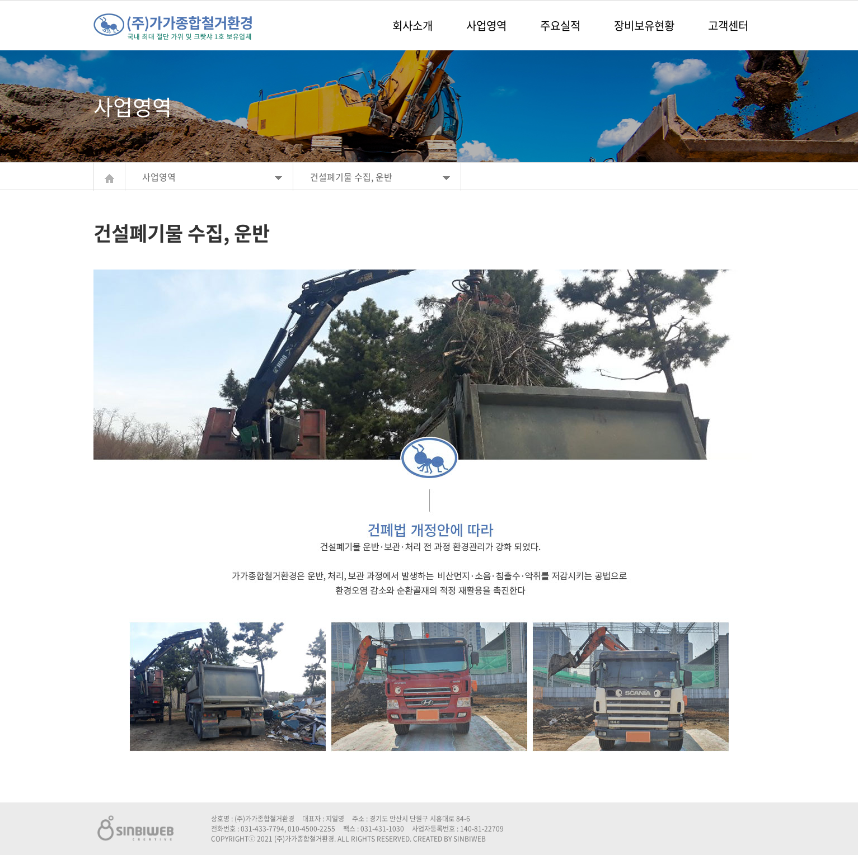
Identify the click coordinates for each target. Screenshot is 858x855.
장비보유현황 (644, 25)
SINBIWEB (469, 839)
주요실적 (560, 25)
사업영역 (486, 25)
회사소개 (412, 25)
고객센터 (728, 25)
